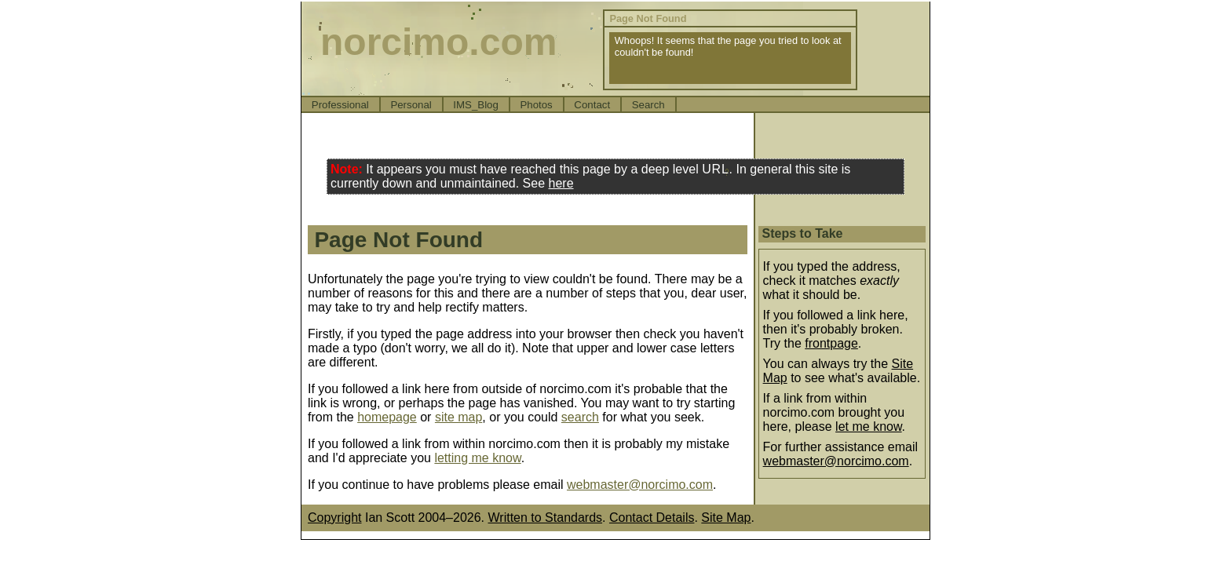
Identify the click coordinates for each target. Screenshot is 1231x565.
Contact (592, 105)
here (561, 183)
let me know (868, 426)
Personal (410, 105)
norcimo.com (438, 42)
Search (648, 105)
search (580, 417)
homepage (387, 417)
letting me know (477, 458)
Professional (340, 105)
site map (458, 417)
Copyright (334, 517)
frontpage (831, 343)
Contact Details (652, 517)
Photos (536, 105)
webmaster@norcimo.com (640, 484)
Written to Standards (545, 517)
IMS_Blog (476, 105)
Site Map (726, 517)
